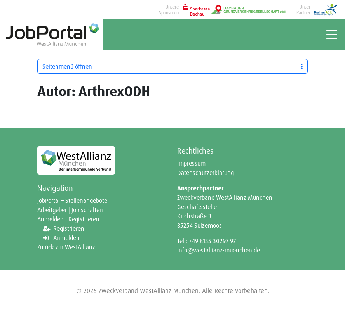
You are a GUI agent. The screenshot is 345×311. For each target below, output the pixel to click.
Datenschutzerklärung (205, 172)
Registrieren (68, 228)
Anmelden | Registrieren (68, 219)
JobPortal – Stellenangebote (72, 200)
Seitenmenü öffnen (172, 66)
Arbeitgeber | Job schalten (70, 210)
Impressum (191, 163)
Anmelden (66, 238)
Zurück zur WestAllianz (66, 247)
